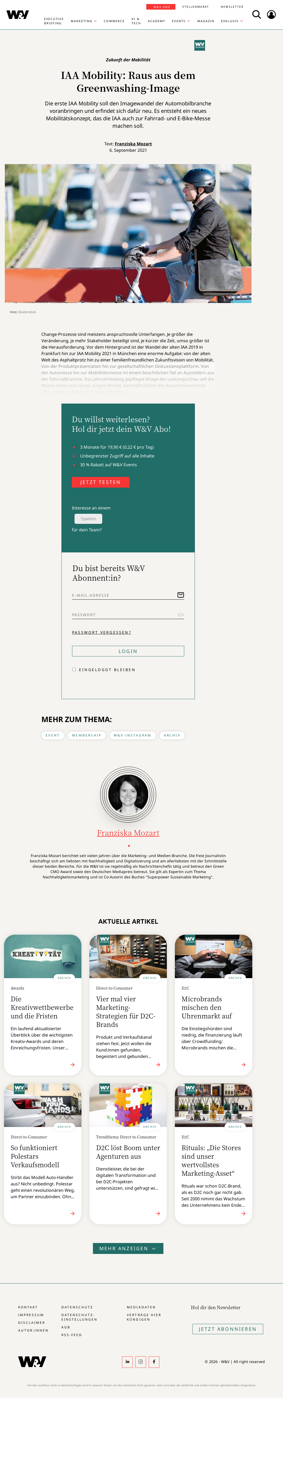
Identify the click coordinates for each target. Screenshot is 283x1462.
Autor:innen (33, 1330)
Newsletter (232, 7)
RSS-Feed (71, 1335)
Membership (86, 735)
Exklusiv (230, 21)
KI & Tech (136, 21)
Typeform (88, 519)
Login (128, 651)
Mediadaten (141, 1307)
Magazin (205, 21)
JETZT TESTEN (100, 482)
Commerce (114, 21)
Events (179, 21)
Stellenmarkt (195, 7)
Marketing (81, 21)
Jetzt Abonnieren (228, 1329)
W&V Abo (162, 7)
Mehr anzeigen (128, 1248)
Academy (156, 21)
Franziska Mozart (133, 144)
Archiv (172, 735)
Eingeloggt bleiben (107, 669)
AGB (65, 1327)
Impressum (31, 1315)
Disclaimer (31, 1322)
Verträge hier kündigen (144, 1317)
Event (53, 735)
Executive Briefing (54, 21)
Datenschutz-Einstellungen (79, 1317)
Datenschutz (77, 1307)
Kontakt (28, 1307)
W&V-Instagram (133, 735)
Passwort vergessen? (101, 632)
